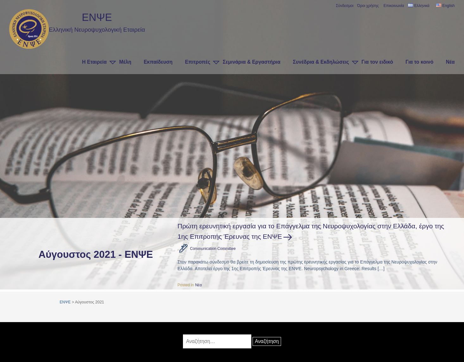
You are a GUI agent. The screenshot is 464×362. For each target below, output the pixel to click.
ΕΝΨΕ (97, 17)
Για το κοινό (419, 62)
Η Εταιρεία (94, 62)
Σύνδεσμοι (344, 5)
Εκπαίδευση (158, 62)
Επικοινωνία (393, 5)
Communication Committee (214, 248)
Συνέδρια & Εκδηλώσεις (321, 62)
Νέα (450, 62)
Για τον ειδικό (377, 62)
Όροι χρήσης (367, 5)
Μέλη (125, 62)
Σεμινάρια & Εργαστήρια (251, 62)
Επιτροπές (197, 62)
